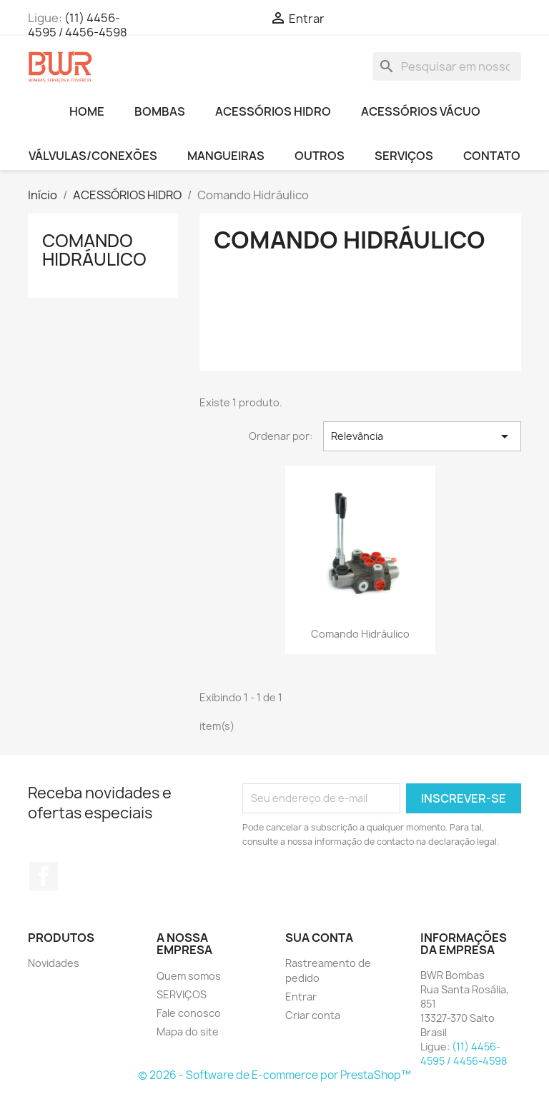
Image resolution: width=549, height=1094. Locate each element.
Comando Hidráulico (94, 250)
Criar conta (312, 1015)
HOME (86, 111)
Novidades (53, 963)
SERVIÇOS (404, 156)
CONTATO (491, 156)
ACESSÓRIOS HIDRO (273, 111)
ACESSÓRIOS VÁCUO (420, 111)
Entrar (301, 996)
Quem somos (189, 976)
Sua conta (319, 937)
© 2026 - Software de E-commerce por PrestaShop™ (274, 1075)
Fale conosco (189, 1013)
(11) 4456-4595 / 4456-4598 (77, 25)
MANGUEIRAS (225, 156)
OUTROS (320, 156)
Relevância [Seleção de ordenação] (422, 436)
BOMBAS (159, 111)
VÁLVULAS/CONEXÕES (93, 156)
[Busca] (446, 66)
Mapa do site (188, 1031)
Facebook (43, 876)
